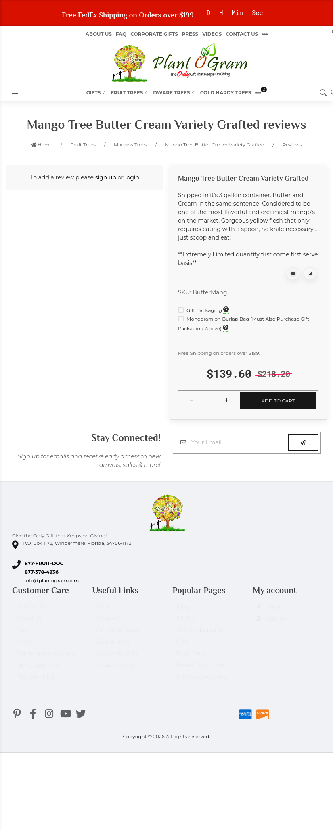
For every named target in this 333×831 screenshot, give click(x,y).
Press (190, 34)
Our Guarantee (37, 669)
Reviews (107, 622)
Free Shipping (36, 680)
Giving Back (113, 645)
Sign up (272, 622)
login (132, 177)
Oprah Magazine (200, 633)
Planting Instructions (45, 657)
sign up (105, 177)
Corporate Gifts (154, 34)
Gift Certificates (118, 633)
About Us (29, 622)
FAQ (121, 34)
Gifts (96, 93)
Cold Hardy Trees (225, 93)
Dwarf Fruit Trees (201, 669)
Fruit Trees (130, 93)
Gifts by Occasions (202, 680)
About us (99, 34)
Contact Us (242, 34)
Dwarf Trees (174, 93)
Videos (212, 34)
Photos (187, 622)
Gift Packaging (200, 310)
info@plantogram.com (52, 580)
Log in (270, 610)
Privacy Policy (115, 669)
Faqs (22, 633)
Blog (183, 610)
